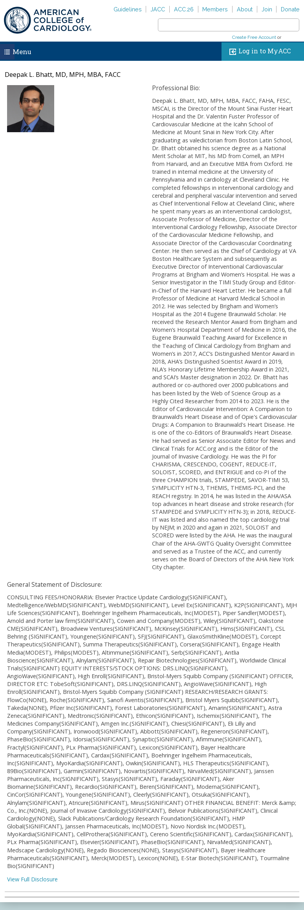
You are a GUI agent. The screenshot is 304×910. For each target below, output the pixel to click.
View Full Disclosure (32, 879)
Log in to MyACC (258, 51)
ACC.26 (184, 9)
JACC (157, 9)
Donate (290, 9)
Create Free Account (254, 37)
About (245, 9)
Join (267, 9)
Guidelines (128, 9)
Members (215, 9)
